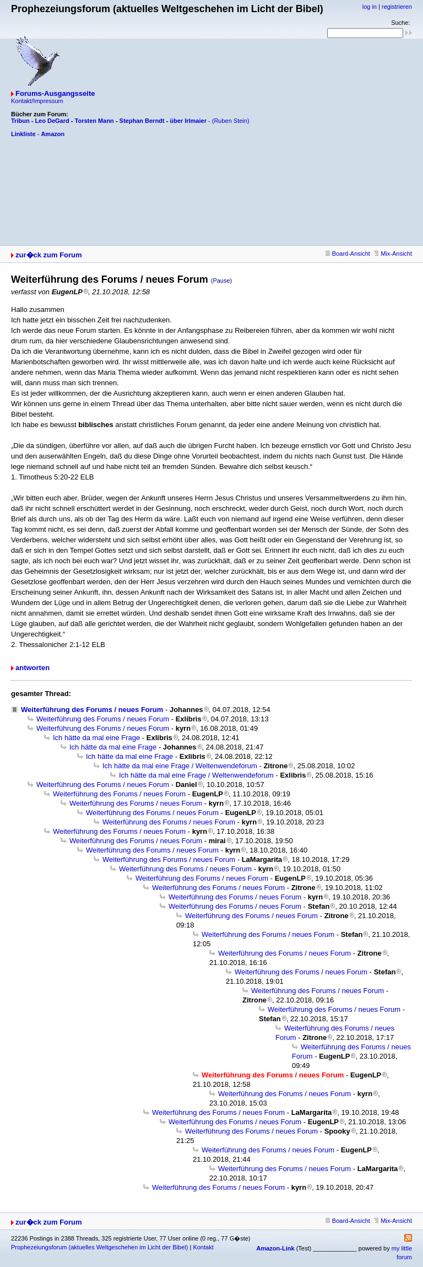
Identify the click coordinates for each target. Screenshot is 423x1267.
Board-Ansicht (348, 253)
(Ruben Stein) (231, 120)
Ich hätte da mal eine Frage (96, 738)
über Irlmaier (188, 120)
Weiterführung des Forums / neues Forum (92, 709)
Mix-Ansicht (393, 253)
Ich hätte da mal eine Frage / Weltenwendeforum (179, 766)
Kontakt (203, 1247)
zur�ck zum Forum (48, 255)
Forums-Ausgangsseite (55, 93)
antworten (32, 668)
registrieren (397, 6)
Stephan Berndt (142, 120)
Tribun (20, 120)
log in (369, 6)
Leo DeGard (52, 120)
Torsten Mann (94, 120)
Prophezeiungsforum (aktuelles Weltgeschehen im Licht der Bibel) (99, 1247)
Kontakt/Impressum (37, 101)
